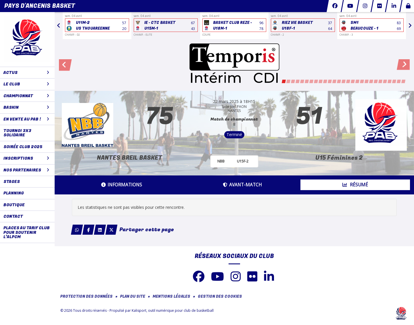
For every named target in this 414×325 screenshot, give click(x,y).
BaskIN (26, 107)
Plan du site (132, 296)
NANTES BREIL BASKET (129, 158)
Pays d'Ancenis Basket (39, 6)
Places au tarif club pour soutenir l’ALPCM (26, 232)
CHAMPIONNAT (26, 96)
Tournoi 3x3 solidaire (17, 133)
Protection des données (86, 296)
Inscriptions (26, 158)
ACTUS (26, 73)
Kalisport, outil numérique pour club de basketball (173, 310)
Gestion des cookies (220, 296)
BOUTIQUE (14, 205)
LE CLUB (26, 84)
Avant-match (242, 185)
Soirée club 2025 (22, 147)
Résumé (355, 185)
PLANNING (13, 193)
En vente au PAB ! (26, 119)
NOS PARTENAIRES (26, 170)
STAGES (11, 182)
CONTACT (13, 216)
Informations (121, 185)
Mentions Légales (171, 296)
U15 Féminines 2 (339, 158)
